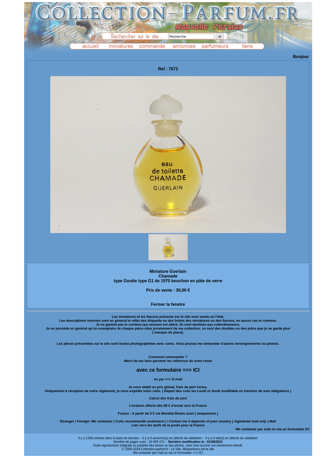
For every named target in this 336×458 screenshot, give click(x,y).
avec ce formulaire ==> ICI (168, 370)
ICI (307, 429)
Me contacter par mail (253, 429)
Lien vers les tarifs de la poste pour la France (168, 425)
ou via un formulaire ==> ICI (183, 453)
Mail (272, 421)
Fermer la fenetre (168, 304)
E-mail (177, 379)
